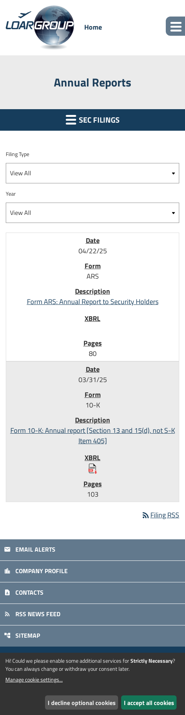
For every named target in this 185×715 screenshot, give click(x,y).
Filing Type (17, 154)
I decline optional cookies (82, 702)
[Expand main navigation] (175, 26)
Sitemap (22, 635)
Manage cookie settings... (34, 679)
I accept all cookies (149, 702)
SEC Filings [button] (93, 120)
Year (11, 194)
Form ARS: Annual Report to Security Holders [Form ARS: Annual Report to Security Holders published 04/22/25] (92, 301)
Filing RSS (160, 515)
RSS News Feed (32, 614)
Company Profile (36, 570)
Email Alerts (29, 549)
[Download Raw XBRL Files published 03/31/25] (92, 468)
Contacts (23, 592)
